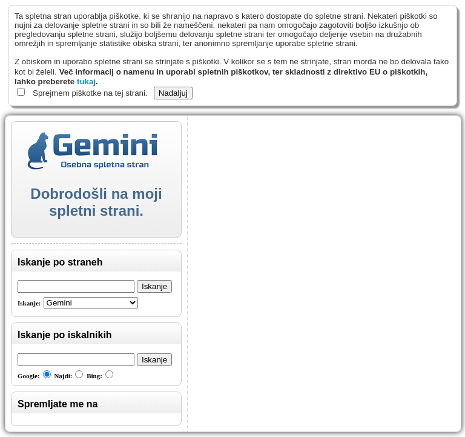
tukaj (86, 81)
